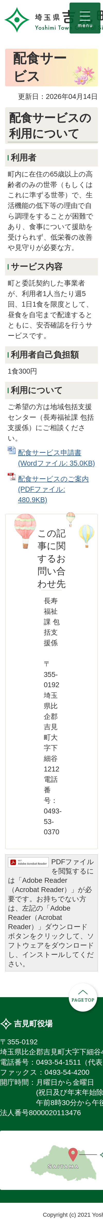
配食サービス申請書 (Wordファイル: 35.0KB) (56, 458)
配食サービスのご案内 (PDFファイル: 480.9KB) (53, 489)
